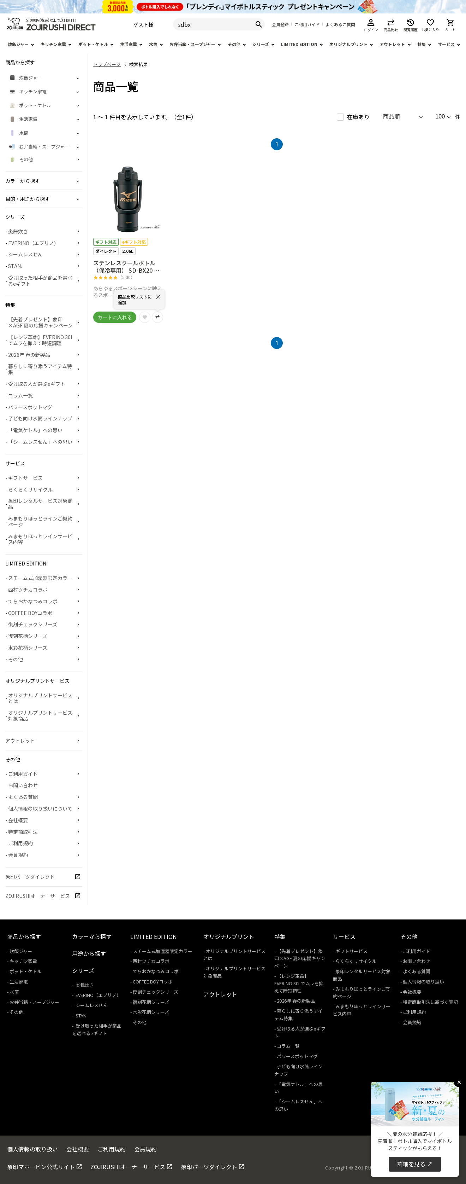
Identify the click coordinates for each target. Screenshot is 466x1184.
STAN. (15, 265)
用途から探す (89, 953)
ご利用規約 (20, 843)
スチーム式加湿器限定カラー (40, 577)
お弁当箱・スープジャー (192, 44)
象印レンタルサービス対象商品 (40, 503)
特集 (421, 44)
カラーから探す (92, 936)
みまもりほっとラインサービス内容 (40, 539)
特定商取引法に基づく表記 (430, 1002)
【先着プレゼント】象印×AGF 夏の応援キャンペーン (40, 322)
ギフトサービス (25, 477)
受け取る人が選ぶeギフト (36, 383)
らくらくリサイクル (30, 489)
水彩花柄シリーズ (27, 647)
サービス (446, 44)
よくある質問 (23, 796)
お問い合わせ (23, 785)
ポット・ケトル (93, 44)
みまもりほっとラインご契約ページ (40, 521)
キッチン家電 (53, 44)
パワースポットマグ (30, 407)
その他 (234, 44)
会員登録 (280, 24)
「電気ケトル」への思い (35, 430)
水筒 (153, 44)
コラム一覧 (20, 395)
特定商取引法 (23, 831)
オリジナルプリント (348, 44)
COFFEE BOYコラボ (30, 612)
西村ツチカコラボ (28, 589)
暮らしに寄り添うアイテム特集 (40, 369)
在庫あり (358, 116)
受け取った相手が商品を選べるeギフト (40, 280)
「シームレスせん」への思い (40, 441)
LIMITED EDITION (299, 44)
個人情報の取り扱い (423, 981)
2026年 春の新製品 (29, 354)
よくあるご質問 (340, 24)
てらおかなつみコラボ (33, 601)
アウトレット (392, 44)
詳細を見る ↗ (414, 1164)
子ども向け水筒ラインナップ (40, 418)
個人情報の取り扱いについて (40, 808)
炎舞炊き (18, 231)
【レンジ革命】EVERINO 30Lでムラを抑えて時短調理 (40, 340)
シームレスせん (25, 254)
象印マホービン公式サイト (41, 1166)
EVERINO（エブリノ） (33, 242)
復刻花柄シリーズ (27, 635)
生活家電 (128, 44)
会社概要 (18, 820)
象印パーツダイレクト (30, 876)
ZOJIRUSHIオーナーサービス (37, 895)
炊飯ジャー (18, 44)
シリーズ (260, 44)
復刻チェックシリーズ (32, 624)
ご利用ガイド (307, 24)
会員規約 (18, 854)
